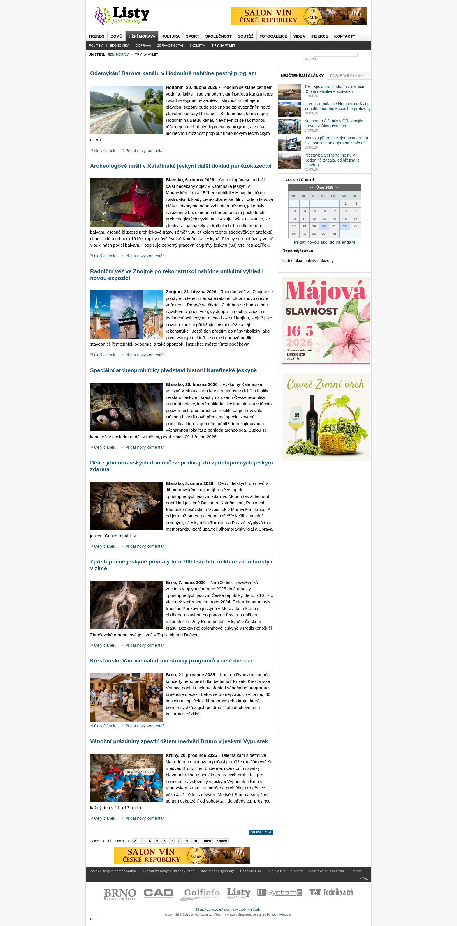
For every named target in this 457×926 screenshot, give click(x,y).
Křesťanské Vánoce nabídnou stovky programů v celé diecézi (171, 661)
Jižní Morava (118, 54)
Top (365, 878)
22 (345, 226)
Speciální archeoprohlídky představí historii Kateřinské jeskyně (173, 370)
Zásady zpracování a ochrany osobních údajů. (228, 909)
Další (207, 841)
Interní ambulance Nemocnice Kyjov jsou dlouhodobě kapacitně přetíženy (337, 106)
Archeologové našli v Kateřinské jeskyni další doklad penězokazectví (181, 166)
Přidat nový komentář (144, 150)
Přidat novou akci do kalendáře (324, 242)
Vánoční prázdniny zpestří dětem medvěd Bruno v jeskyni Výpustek (179, 741)
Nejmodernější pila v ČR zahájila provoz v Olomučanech (333, 123)
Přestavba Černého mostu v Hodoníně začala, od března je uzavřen (332, 160)
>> (336, 187)
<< (312, 187)
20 (324, 226)
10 (195, 841)
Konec (221, 841)
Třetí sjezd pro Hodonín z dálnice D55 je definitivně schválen (334, 89)
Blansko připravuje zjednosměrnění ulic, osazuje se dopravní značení (336, 140)
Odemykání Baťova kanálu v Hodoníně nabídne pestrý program (173, 73)
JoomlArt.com (281, 914)
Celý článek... (106, 150)
